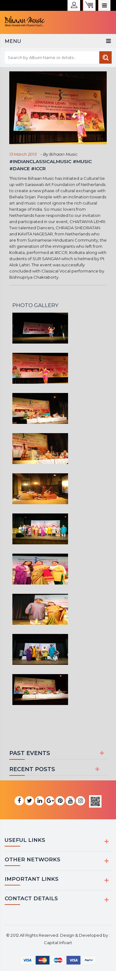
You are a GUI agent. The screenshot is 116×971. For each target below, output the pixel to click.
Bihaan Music (62, 154)
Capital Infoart (58, 942)
